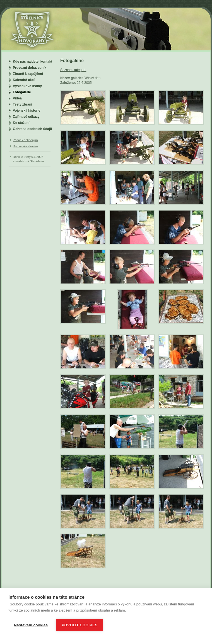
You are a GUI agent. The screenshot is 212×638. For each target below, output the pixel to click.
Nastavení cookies (31, 625)
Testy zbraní (22, 104)
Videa (17, 98)
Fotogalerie (22, 92)
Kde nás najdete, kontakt (32, 61)
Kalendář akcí (24, 80)
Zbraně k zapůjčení (28, 74)
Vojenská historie (26, 111)
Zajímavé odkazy (26, 117)
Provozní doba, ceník (29, 68)
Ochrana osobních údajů (32, 129)
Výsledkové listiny (27, 86)
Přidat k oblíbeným (25, 140)
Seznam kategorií (73, 70)
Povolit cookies (79, 625)
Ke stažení (21, 123)
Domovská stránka (25, 146)
